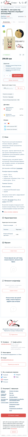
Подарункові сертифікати (15, 408)
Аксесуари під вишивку (9, 7)
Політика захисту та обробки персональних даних (16, 400)
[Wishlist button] (20, 55)
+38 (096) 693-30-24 (6, 344)
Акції (10, 410)
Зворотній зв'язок (13, 402)
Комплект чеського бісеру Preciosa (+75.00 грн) (13, 66)
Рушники (3, 397)
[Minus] (4, 75)
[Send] (20, 88)
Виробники (12, 406)
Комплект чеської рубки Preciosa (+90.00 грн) (12, 70)
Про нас (11, 393)
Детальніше (14, 428)
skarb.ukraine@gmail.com (7, 359)
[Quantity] (7, 75)
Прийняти (14, 431)
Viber (16, 377)
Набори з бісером (3, 391)
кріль (5, 211)
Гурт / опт (11, 395)
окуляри (9, 211)
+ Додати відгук (13, 250)
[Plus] (10, 75)
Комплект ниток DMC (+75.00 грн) (13, 68)
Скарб (8, 16)
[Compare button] (23, 55)
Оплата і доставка (13, 391)
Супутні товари (4, 402)
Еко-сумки (17, 7)
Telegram (17, 374)
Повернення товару (14, 404)
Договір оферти (13, 397)
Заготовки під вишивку (4, 400)
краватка (15, 211)
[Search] (22, 3)
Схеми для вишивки (3, 394)
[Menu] (1, 2)
